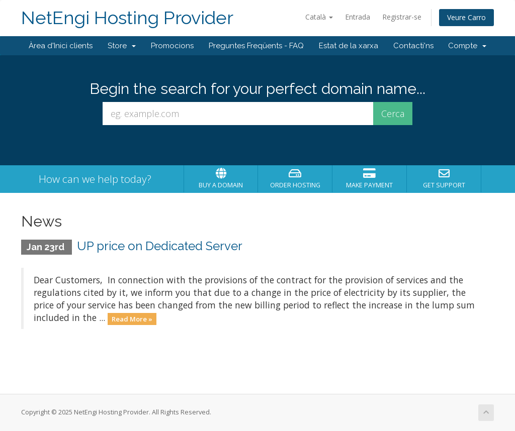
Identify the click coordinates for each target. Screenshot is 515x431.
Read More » (132, 318)
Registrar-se (401, 17)
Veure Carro (466, 17)
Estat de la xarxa (348, 45)
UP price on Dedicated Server (159, 246)
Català (319, 17)
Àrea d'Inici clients (61, 45)
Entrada (357, 17)
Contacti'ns (413, 45)
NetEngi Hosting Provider (127, 18)
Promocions (172, 45)
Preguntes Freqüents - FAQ (256, 45)
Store (122, 45)
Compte (467, 45)
